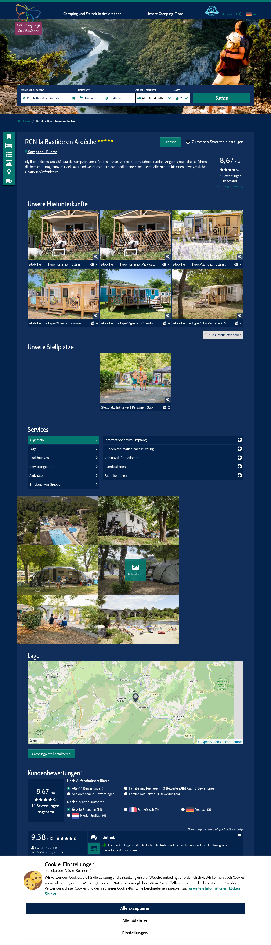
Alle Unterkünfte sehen (223, 335)
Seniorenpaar (93, 746)
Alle (87, 741)
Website (170, 142)
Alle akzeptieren (135, 908)
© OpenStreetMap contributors (220, 694)
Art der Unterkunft (146, 90)
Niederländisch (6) (93, 768)
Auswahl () (231, 14)
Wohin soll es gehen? (32, 90)
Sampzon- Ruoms (41, 151)
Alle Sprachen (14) (89, 762)
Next (239, 855)
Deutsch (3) (203, 762)
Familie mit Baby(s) (154, 746)
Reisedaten (84, 90)
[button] (135, 650)
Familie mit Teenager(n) (157, 741)
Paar (201, 741)
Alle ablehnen (135, 920)
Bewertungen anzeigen (229, 186)
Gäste (177, 90)
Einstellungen (135, 932)
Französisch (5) (148, 762)
